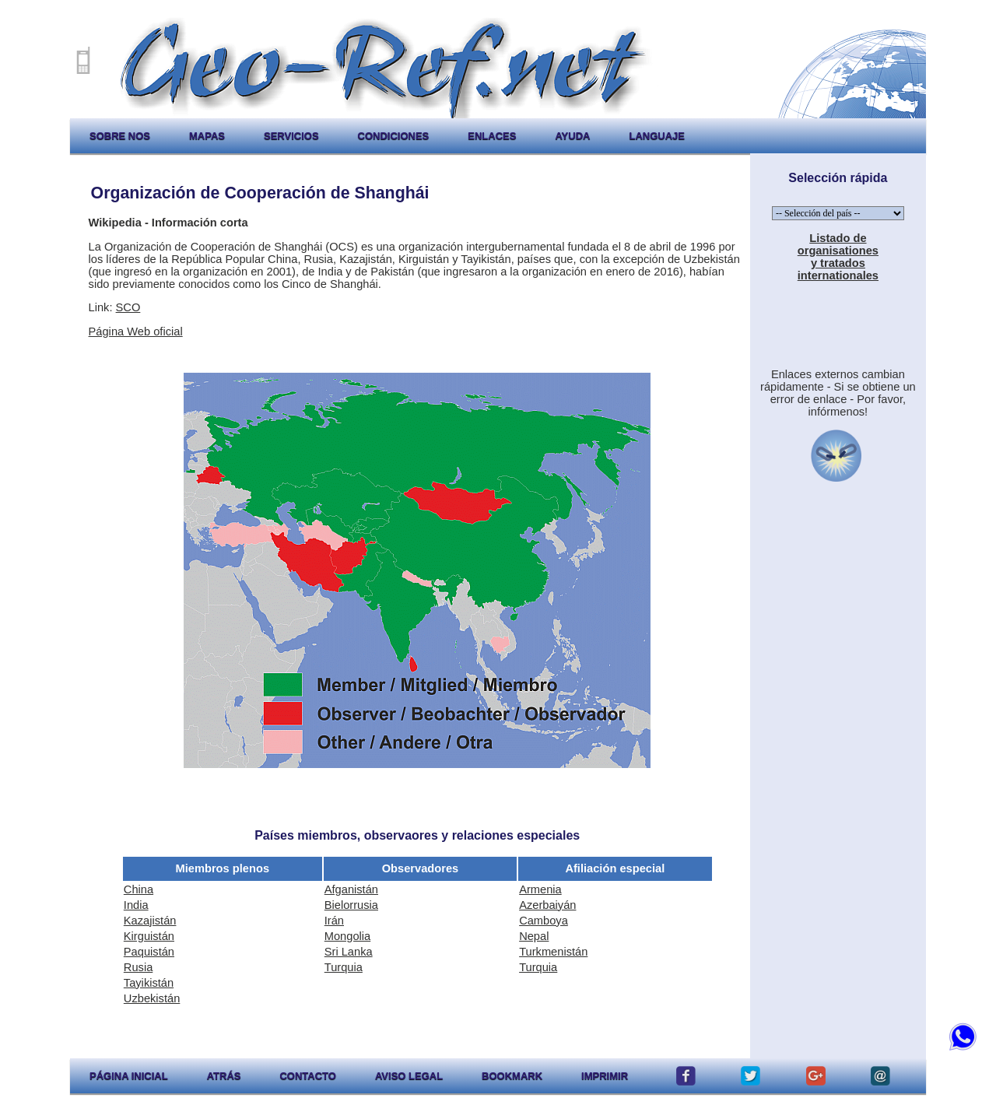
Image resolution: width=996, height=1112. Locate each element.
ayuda (572, 136)
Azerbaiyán (547, 905)
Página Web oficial (136, 331)
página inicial (128, 1076)
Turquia (343, 967)
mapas (207, 136)
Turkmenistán (553, 951)
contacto (307, 1076)
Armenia (540, 889)
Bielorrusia (351, 905)
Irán (334, 920)
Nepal (534, 936)
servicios (291, 136)
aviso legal (409, 1076)
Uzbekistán (152, 998)
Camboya (543, 920)
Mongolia (347, 936)
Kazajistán (150, 920)
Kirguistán (149, 936)
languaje (657, 136)
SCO (128, 307)
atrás (224, 1076)
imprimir (604, 1076)
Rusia (138, 967)
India (136, 905)
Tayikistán (149, 983)
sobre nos (119, 136)
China (138, 889)
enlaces (492, 136)
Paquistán (149, 951)
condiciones (394, 136)
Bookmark (512, 1076)
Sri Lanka (348, 951)
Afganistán (351, 889)
